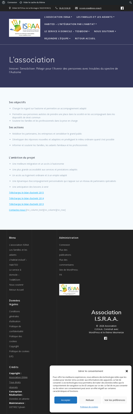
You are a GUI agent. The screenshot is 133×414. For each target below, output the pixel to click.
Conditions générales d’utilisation (14, 316)
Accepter (65, 400)
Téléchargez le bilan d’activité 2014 (26, 198)
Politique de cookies (89, 407)
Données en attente (19, 398)
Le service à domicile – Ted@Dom (66, 31)
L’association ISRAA (57, 16)
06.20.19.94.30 (64, 8)
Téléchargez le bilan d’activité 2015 (26, 192)
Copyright (14, 346)
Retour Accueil (85, 38)
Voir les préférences (114, 400)
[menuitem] (3, 2)
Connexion (64, 244)
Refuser (90, 400)
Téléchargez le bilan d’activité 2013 (26, 204)
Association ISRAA (18, 377)
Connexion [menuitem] (12, 2)
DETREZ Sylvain (17, 407)
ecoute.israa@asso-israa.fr (90, 8)
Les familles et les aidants (94, 16)
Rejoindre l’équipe (56, 38)
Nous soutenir (104, 31)
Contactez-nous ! (17, 209)
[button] (126, 371)
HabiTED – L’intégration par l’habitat (69, 24)
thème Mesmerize (114, 332)
